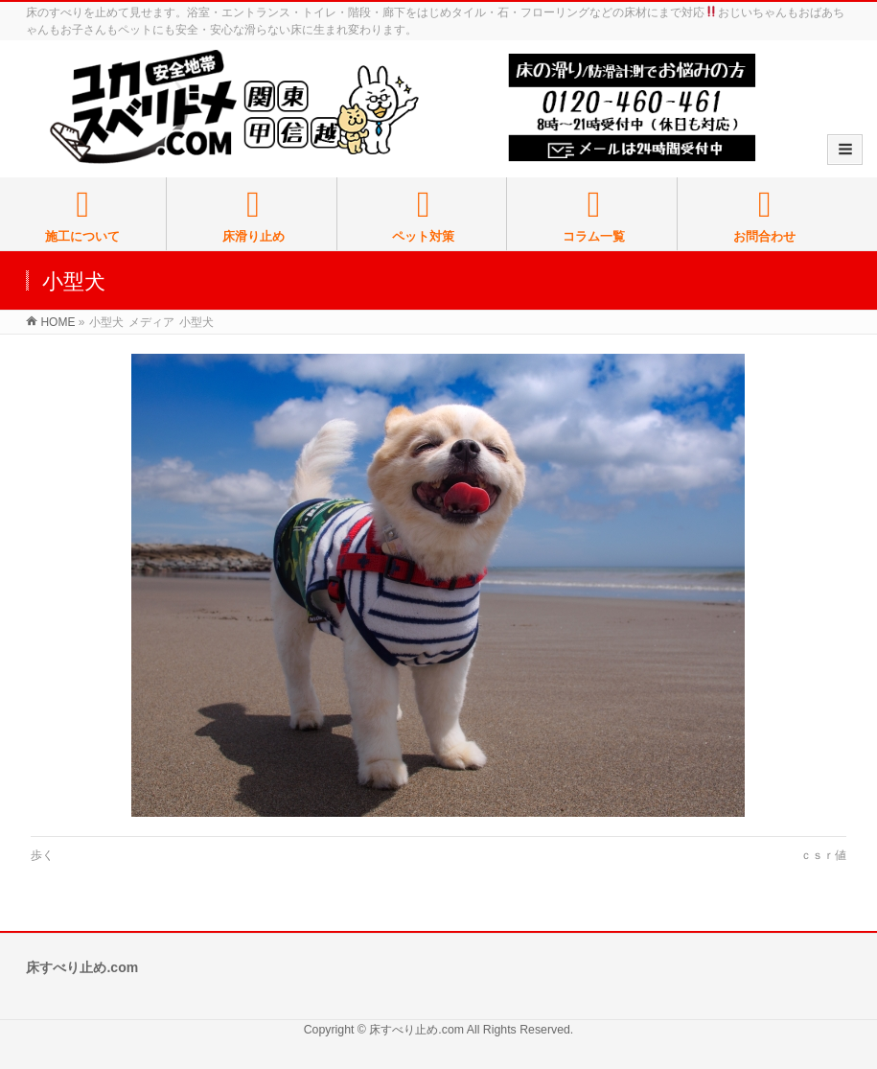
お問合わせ (764, 215)
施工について (83, 215)
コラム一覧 (594, 215)
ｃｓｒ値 (823, 855)
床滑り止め (253, 215)
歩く (42, 855)
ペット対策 (423, 215)
